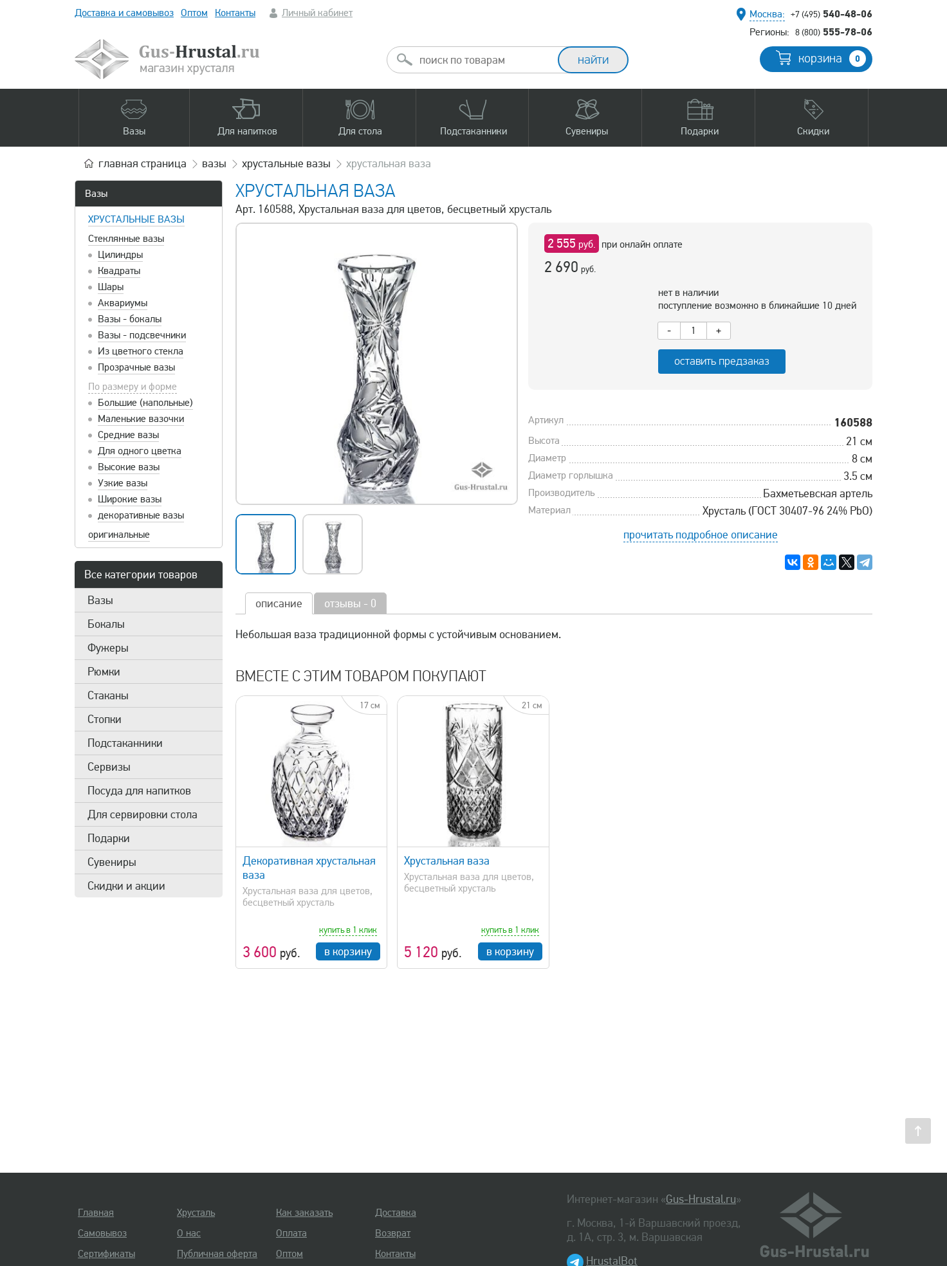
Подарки (108, 838)
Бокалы (106, 624)
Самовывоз (102, 1233)
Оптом (194, 12)
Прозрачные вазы (136, 367)
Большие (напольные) (145, 402)
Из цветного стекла (140, 351)
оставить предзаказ (721, 361)
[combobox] (484, 59)
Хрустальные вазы (136, 219)
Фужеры (108, 648)
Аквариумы (122, 303)
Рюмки (103, 672)
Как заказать (304, 1212)
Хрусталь (196, 1212)
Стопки (104, 719)
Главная (96, 1212)
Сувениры (111, 862)
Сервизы (109, 767)
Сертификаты (106, 1253)
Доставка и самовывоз (124, 12)
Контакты (235, 12)
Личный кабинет (317, 12)
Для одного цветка (139, 451)
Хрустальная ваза (447, 861)
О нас (189, 1233)
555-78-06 (833, 31)
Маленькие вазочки (141, 418)
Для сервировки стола (142, 814)
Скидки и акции (126, 886)
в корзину (348, 951)
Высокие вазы (129, 467)
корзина (832, 58)
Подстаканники (125, 743)
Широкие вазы (129, 499)
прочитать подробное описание (700, 535)
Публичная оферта (217, 1253)
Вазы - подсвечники (142, 335)
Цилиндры (120, 254)
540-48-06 (831, 13)
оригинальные (119, 534)
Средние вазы (128, 434)
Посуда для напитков (139, 791)
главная (142, 163)
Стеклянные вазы (126, 238)
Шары (111, 286)
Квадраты (119, 270)
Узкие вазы (122, 483)
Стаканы (108, 695)
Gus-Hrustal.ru (701, 1199)
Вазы (96, 193)
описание (278, 603)
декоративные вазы (141, 515)
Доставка (395, 1212)
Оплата (291, 1233)
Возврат (392, 1233)
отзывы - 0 (350, 603)
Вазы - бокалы (129, 319)
